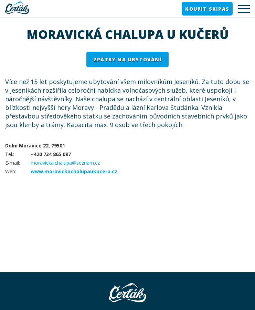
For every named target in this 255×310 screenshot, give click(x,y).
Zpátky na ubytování (127, 59)
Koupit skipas (207, 9)
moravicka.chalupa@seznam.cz (65, 162)
